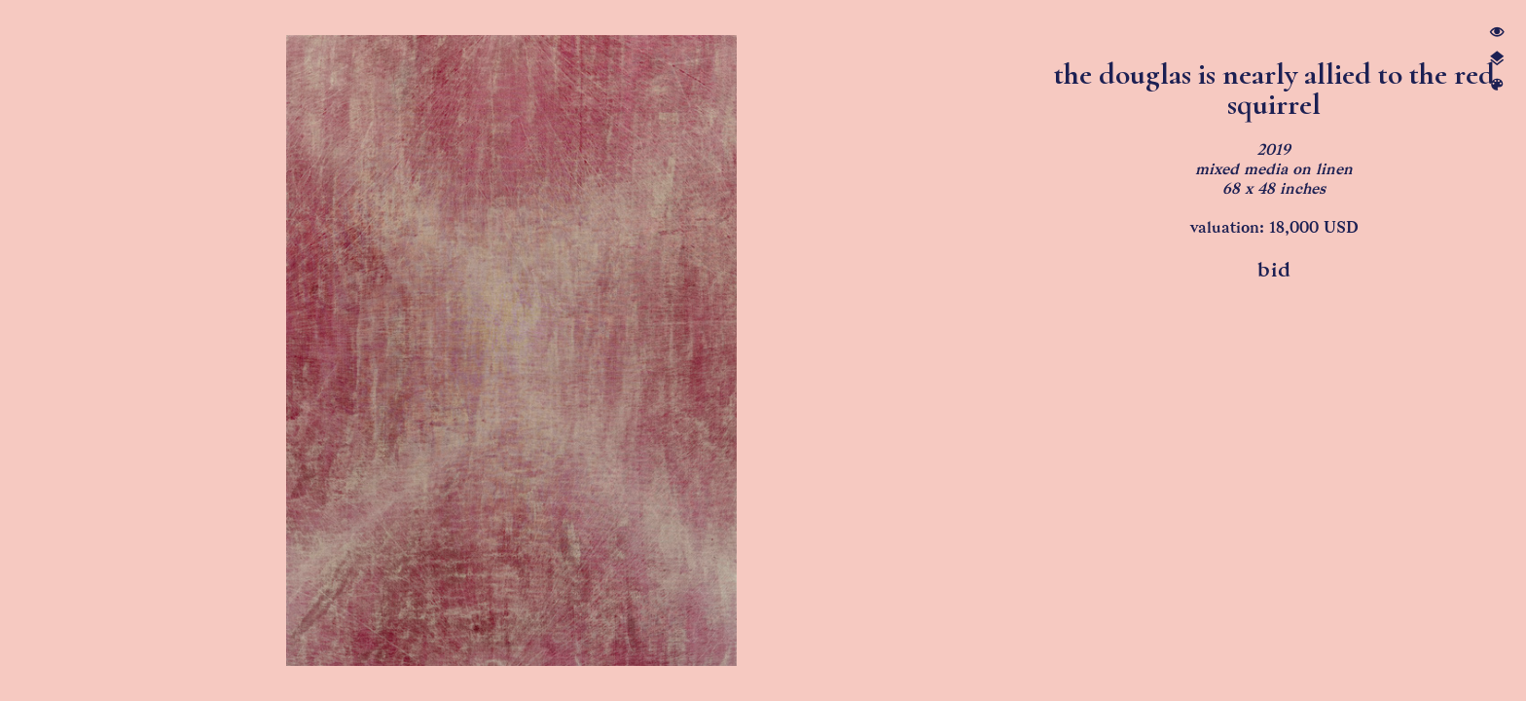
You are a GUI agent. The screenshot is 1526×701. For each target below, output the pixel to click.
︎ (1497, 32)
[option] (511, 350)
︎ (1497, 59)
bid (1274, 269)
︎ (1497, 85)
